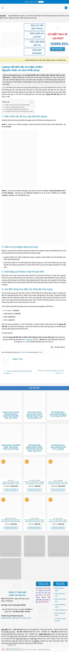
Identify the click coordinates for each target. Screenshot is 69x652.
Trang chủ (4, 60)
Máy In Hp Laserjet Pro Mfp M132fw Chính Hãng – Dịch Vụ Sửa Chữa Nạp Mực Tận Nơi (11, 482)
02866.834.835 (6, 618)
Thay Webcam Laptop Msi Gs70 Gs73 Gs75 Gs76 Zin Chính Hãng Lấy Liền (11, 520)
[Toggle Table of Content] (31, 102)
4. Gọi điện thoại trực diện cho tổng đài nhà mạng (18, 111)
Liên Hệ (24, 341)
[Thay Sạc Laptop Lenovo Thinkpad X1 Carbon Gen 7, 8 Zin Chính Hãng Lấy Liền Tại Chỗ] (34, 468)
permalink (39, 352)
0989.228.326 (16, 618)
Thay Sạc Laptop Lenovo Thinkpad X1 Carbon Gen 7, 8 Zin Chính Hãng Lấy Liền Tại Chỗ (35, 482)
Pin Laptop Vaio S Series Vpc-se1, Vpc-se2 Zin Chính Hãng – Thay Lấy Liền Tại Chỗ (34, 520)
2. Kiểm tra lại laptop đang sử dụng (14, 107)
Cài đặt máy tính (9, 631)
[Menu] (2, 7)
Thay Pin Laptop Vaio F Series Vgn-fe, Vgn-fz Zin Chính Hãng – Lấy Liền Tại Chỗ (58, 520)
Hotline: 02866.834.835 (34, 2)
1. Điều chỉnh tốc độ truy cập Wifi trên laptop (17, 105)
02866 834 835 (9, 645)
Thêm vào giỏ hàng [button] (11, 490)
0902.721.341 (26, 618)
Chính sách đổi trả (61, 610)
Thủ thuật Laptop (19, 60)
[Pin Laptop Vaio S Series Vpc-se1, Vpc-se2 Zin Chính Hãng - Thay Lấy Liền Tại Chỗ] (34, 506)
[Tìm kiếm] (66, 7)
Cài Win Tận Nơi (22, 631)
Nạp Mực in (55, 631)
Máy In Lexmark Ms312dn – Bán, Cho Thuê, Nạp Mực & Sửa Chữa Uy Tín (58, 482)
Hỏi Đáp (10, 60)
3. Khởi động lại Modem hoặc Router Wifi (16, 109)
